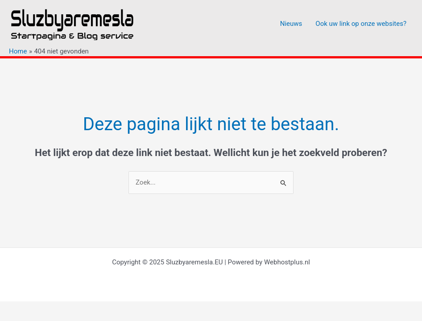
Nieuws (291, 24)
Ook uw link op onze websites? (360, 24)
